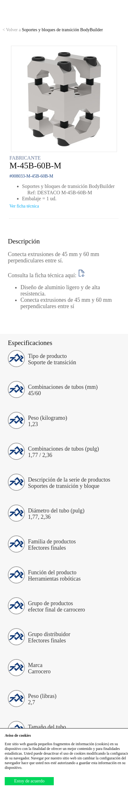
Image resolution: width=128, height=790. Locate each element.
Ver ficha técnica (24, 206)
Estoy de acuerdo (29, 781)
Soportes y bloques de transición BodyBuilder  (55, 29)
